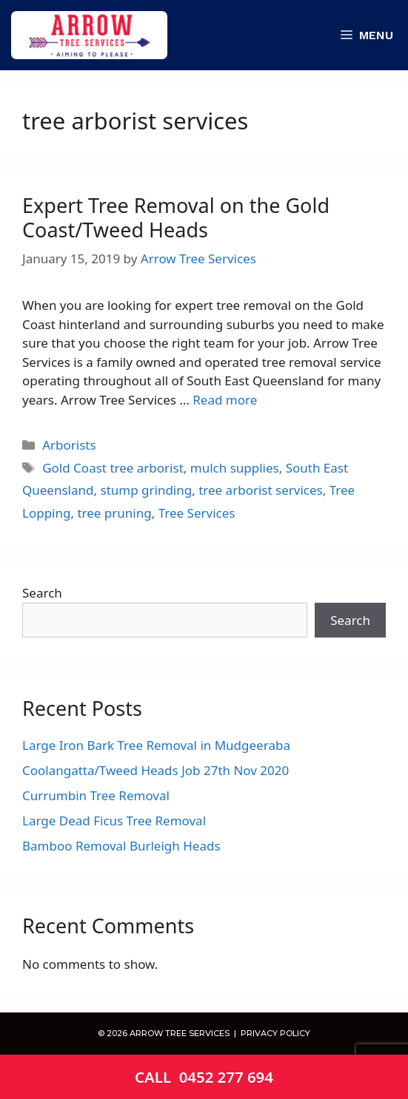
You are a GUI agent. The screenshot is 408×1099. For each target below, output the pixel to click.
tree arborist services (260, 489)
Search (42, 592)
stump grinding (146, 489)
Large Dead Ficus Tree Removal (114, 820)
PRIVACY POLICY (274, 1033)
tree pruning (114, 512)
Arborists (69, 444)
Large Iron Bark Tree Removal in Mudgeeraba (156, 745)
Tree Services (196, 512)
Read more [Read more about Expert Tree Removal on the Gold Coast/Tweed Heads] (225, 399)
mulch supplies (234, 467)
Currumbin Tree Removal (96, 795)
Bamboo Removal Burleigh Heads (121, 845)
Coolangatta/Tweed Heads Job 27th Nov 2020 (155, 770)
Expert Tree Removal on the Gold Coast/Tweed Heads (176, 217)
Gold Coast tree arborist (113, 467)
